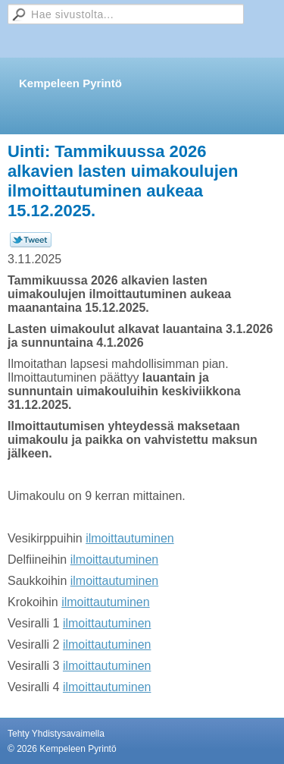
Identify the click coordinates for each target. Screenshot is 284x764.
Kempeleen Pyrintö (70, 83)
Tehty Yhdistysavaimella (56, 733)
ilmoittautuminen (130, 538)
